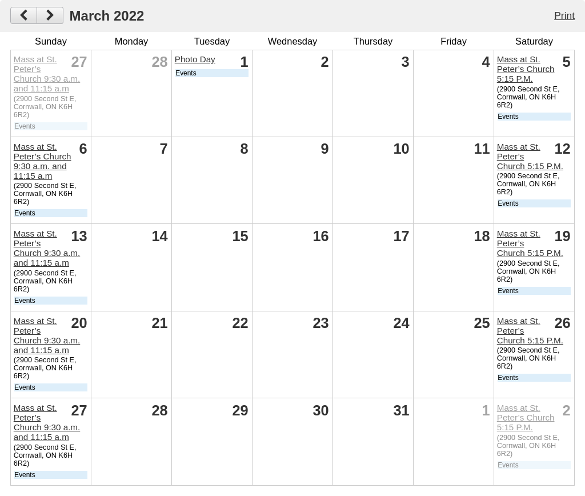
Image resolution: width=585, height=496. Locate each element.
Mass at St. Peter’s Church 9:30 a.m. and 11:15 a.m (47, 73)
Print (564, 15)
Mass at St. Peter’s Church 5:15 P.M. (526, 68)
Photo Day (195, 59)
